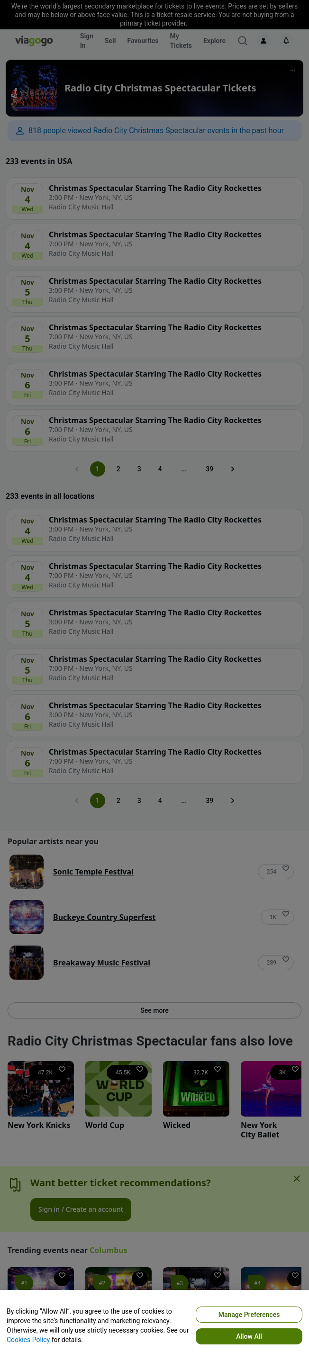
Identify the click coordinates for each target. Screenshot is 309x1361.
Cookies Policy (28, 1339)
